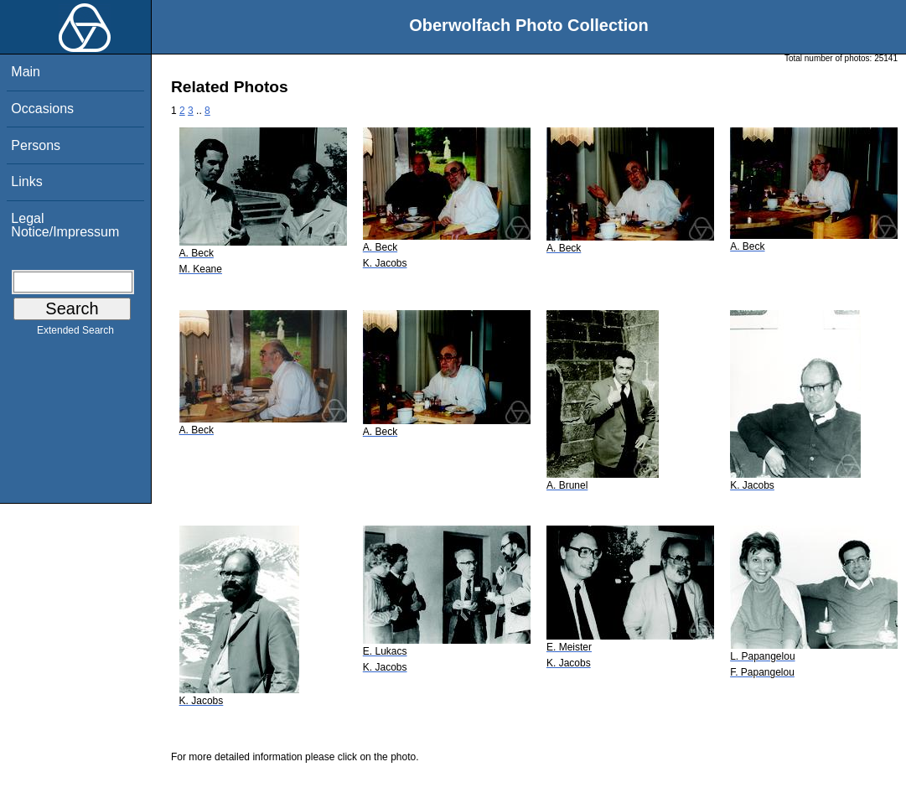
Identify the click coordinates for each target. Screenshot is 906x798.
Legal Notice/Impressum (65, 225)
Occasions (42, 108)
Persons (35, 145)
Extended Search (75, 334)
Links (26, 181)
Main (25, 72)
